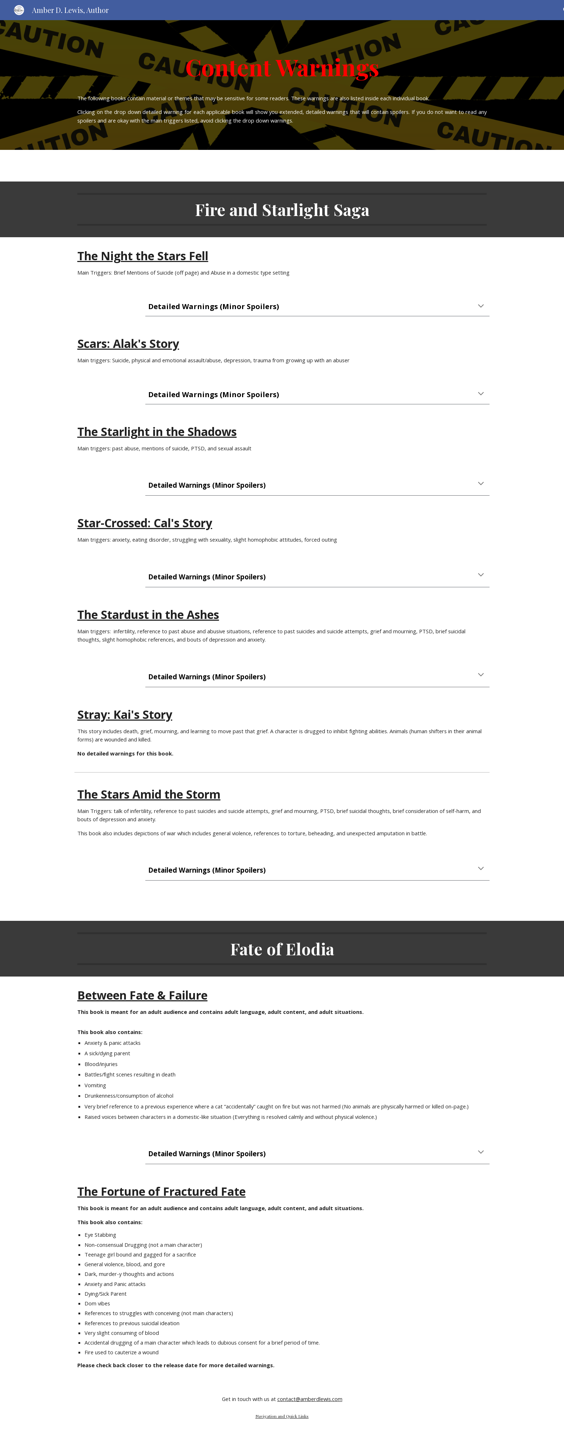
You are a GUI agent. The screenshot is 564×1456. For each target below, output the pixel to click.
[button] (481, 306)
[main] (282, 64)
